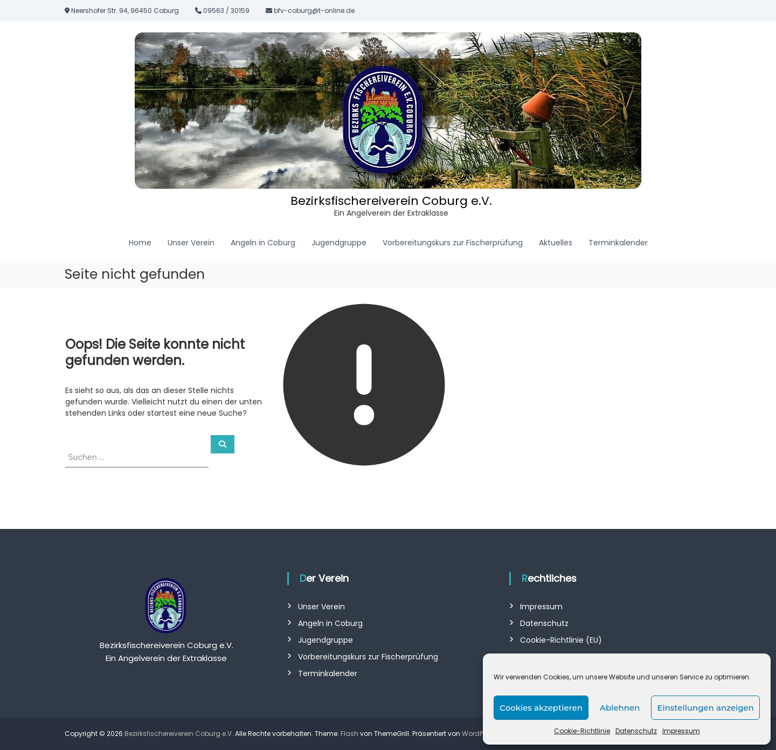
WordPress (479, 733)
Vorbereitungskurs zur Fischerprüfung (453, 242)
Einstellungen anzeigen (705, 708)
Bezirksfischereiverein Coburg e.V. (391, 200)
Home (140, 242)
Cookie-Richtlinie (582, 730)
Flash (349, 733)
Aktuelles (555, 242)
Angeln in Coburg (263, 242)
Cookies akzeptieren (541, 708)
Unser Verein (191, 242)
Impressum (681, 730)
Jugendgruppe (338, 242)
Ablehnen (620, 708)
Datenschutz (636, 730)
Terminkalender (618, 242)
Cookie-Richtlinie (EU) (561, 640)
